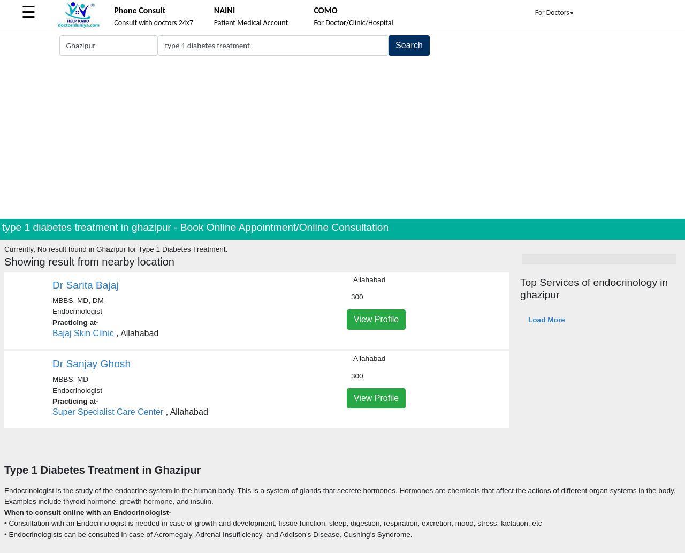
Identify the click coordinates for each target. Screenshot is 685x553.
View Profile (376, 319)
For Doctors (555, 12)
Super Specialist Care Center (107, 411)
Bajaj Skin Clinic (83, 333)
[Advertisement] (342, 139)
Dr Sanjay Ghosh (91, 363)
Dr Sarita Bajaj (85, 285)
